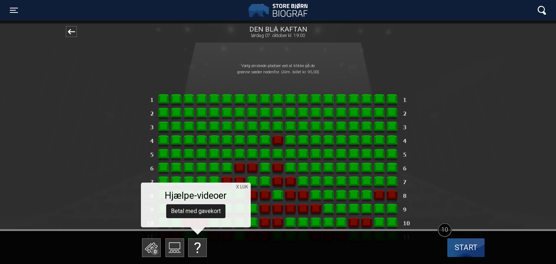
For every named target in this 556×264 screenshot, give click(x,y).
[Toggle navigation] (13, 10)
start (466, 247)
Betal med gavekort (196, 211)
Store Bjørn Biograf (279, 10)
